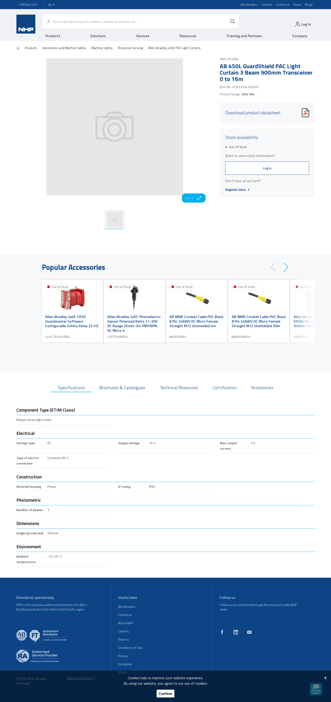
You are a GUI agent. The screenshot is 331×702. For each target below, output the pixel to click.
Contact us (283, 4)
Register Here (237, 189)
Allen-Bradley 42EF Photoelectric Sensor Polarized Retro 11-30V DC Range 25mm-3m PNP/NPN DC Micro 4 (134, 323)
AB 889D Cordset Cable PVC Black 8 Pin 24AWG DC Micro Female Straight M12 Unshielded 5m (196, 321)
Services (142, 36)
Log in (267, 168)
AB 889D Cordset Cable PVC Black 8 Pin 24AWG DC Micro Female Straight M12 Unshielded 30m (259, 321)
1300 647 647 (28, 4)
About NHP (125, 623)
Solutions (98, 36)
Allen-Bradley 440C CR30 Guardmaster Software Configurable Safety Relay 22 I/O (71, 321)
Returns (123, 639)
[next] (283, 267)
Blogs (309, 4)
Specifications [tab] (71, 387)
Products (53, 36)
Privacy (123, 655)
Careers (266, 4)
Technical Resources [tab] (179, 387)
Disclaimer (125, 664)
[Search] (232, 21)
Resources (188, 36)
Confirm (165, 693)
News (297, 4)
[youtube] (249, 632)
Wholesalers (249, 4)
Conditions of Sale (130, 647)
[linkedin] (235, 632)
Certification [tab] (225, 387)
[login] (302, 24)
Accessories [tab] (262, 387)
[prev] (275, 267)
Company (299, 36)
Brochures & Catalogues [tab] (122, 387)
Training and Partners (244, 36)
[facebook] (222, 632)
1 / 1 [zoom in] (194, 198)
